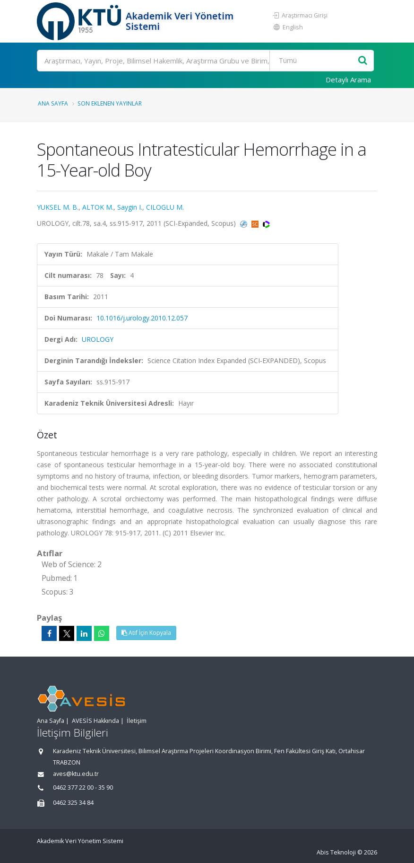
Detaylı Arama (348, 79)
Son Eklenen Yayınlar (110, 103)
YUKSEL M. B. (57, 207)
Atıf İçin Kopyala (146, 633)
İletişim (137, 721)
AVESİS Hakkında (95, 721)
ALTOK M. (97, 207)
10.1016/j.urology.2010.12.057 (142, 317)
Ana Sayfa (53, 103)
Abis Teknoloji (336, 852)
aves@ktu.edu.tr (76, 774)
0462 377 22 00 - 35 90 (83, 787)
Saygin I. (129, 207)
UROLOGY (97, 339)
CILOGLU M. (165, 207)
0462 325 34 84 (73, 803)
